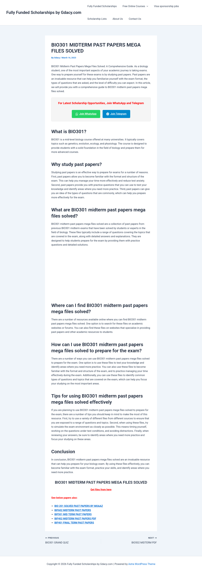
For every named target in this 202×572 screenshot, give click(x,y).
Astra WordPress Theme (141, 564)
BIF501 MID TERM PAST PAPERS (73, 514)
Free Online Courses (134, 6)
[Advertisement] (101, 273)
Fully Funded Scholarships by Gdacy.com (43, 12)
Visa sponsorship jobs (164, 6)
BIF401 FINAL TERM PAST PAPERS (74, 522)
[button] (145, 6)
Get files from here (101, 489)
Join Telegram (116, 113)
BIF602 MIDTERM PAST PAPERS (72, 510)
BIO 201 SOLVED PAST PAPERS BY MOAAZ (78, 505)
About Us (116, 18)
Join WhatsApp (86, 113)
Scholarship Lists (96, 18)
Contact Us (133, 18)
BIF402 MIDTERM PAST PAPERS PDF (75, 518)
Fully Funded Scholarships (101, 6)
